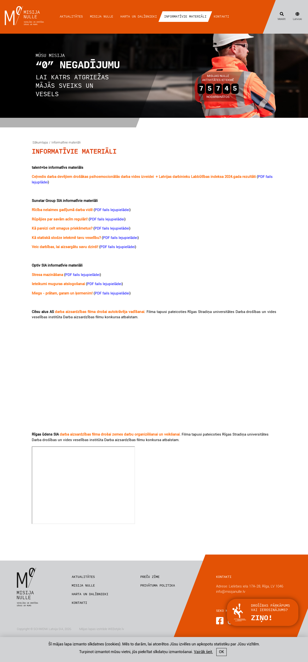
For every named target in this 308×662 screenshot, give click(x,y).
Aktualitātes (71, 17)
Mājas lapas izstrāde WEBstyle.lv (101, 629)
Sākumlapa (40, 142)
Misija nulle (101, 17)
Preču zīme (150, 577)
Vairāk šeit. (203, 652)
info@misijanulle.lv (230, 591)
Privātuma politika (157, 585)
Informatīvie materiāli (185, 17)
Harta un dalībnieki (138, 17)
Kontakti (221, 17)
